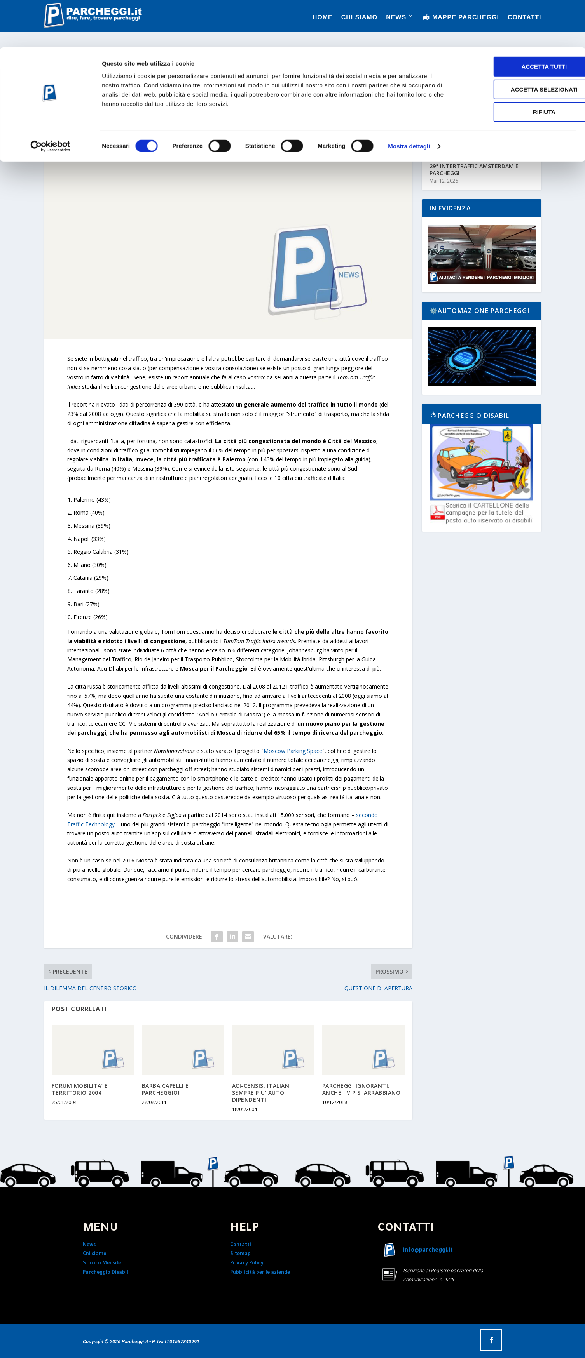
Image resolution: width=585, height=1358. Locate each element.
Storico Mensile (102, 1263)
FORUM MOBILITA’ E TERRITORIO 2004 (80, 1089)
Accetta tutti (520, 19)
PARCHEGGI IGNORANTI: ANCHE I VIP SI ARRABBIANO (361, 1089)
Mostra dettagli (409, 99)
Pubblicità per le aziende (260, 1273)
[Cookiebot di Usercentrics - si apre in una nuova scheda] (50, 99)
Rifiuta (520, 64)
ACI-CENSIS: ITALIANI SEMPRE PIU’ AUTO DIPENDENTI (261, 1092)
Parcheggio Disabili (106, 1273)
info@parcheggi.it (428, 1251)
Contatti (240, 1245)
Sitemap (240, 1254)
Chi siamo (95, 1254)
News (89, 1245)
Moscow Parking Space (293, 751)
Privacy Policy (247, 1263)
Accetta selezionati (520, 42)
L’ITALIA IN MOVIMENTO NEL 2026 (475, 138)
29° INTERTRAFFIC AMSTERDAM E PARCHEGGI (474, 169)
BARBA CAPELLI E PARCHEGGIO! (165, 1089)
